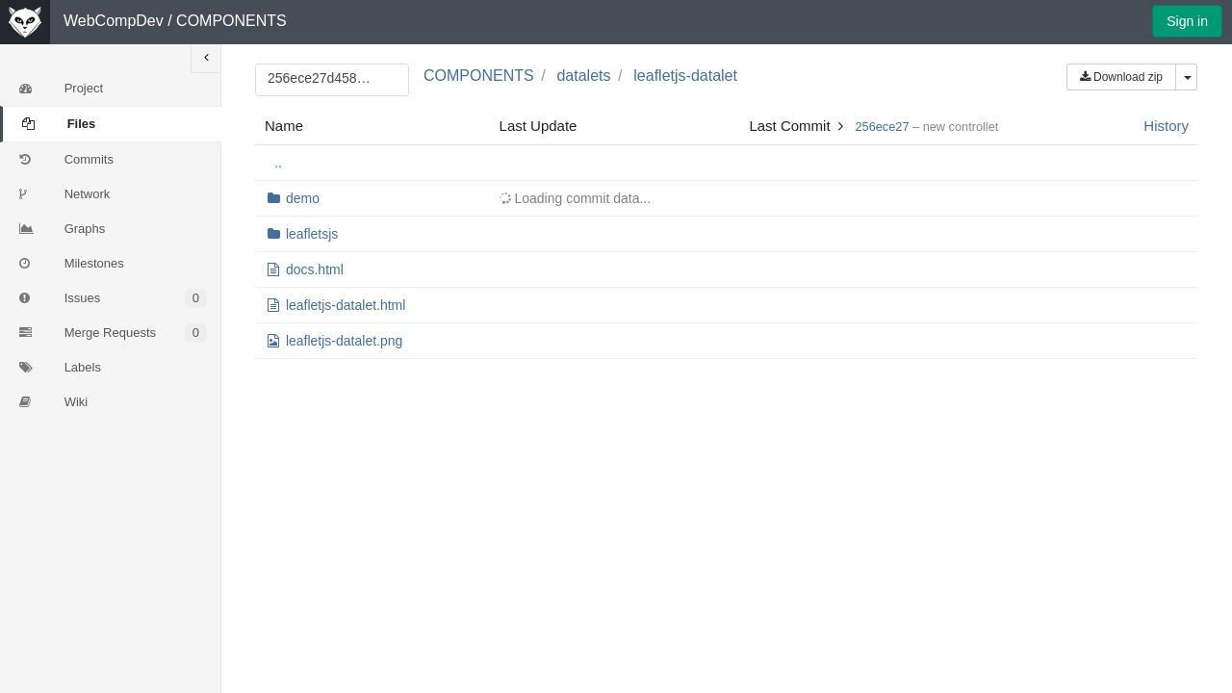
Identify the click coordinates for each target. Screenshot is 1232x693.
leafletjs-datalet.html (346, 305)
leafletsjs (312, 234)
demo (303, 198)
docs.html (315, 269)
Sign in (1187, 21)
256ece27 (882, 126)
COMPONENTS (231, 21)
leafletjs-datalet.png (344, 340)
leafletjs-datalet (685, 75)
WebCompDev (114, 21)
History (1166, 125)
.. (278, 162)
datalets (583, 75)
